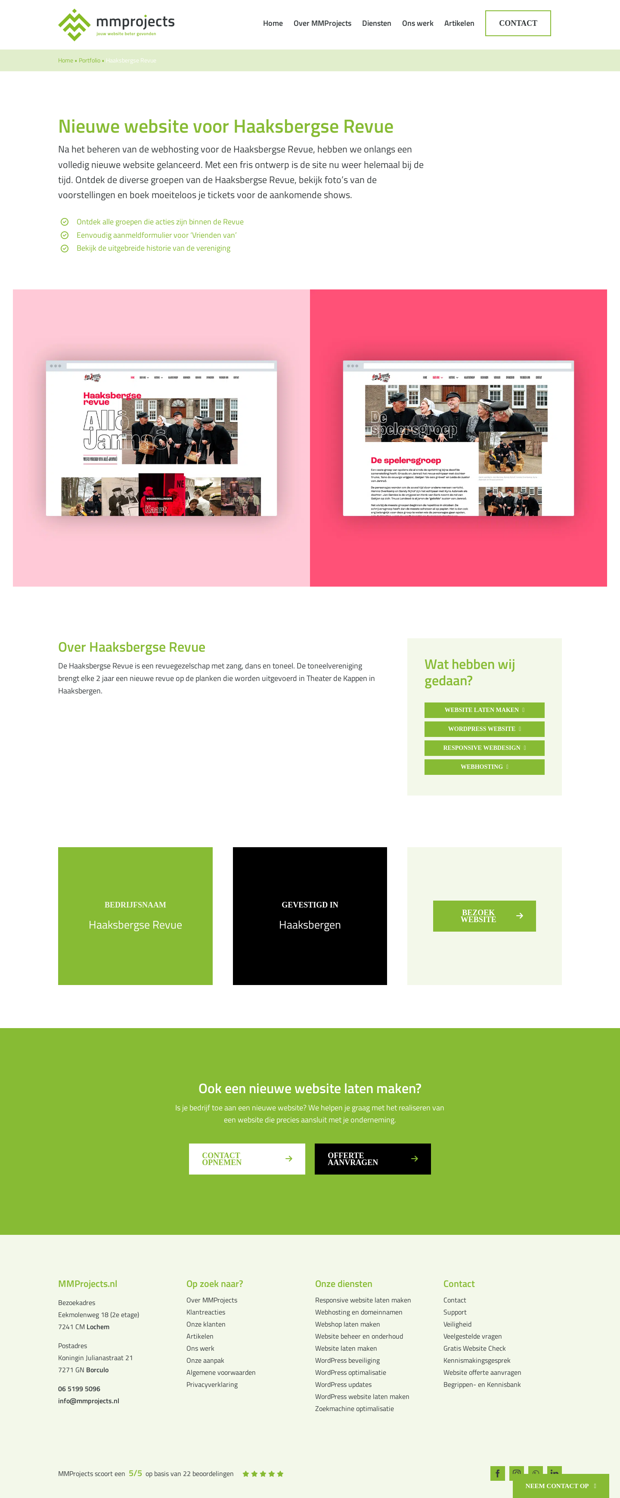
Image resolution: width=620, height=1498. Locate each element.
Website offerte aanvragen (482, 1372)
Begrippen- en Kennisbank (482, 1384)
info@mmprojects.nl (88, 1400)
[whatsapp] (537, 1473)
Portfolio (89, 60)
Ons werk (200, 1348)
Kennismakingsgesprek (477, 1360)
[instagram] (517, 1473)
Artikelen (200, 1336)
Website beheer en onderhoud (359, 1336)
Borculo (97, 1369)
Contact (454, 1300)
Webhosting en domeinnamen (359, 1312)
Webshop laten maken (347, 1324)
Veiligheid (457, 1324)
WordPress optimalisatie (350, 1372)
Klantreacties (205, 1312)
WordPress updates (343, 1384)
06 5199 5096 (79, 1388)
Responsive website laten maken (363, 1300)
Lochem (98, 1326)
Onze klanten (206, 1324)
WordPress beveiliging (347, 1360)
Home (65, 60)
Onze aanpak (205, 1360)
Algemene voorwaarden (221, 1372)
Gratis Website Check (474, 1348)
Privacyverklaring (212, 1384)
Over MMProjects (211, 1300)
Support (455, 1312)
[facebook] (497, 1473)
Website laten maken (346, 1348)
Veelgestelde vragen (472, 1336)
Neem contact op (557, 1485)
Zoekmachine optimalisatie (354, 1408)
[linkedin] (557, 1473)
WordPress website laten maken (362, 1396)
